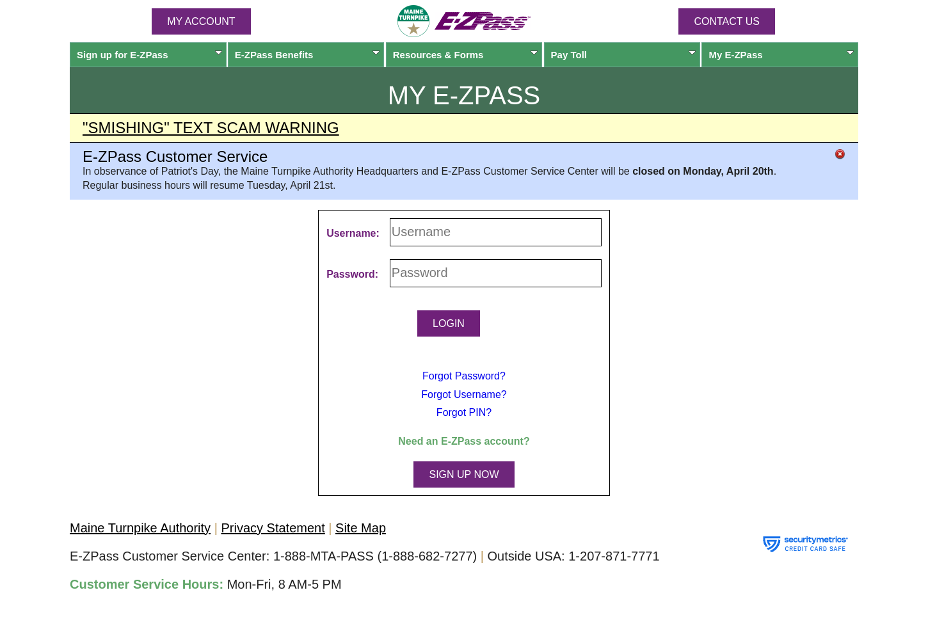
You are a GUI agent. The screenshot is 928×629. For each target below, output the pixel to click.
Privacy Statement (272, 528)
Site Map (360, 528)
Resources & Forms (465, 54)
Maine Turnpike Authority (140, 528)
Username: (353, 233)
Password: (352, 274)
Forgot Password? (464, 375)
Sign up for (149, 54)
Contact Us (727, 21)
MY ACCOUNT (201, 21)
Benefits (307, 54)
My (781, 54)
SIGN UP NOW (464, 474)
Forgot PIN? (464, 412)
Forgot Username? (463, 394)
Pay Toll (623, 54)
